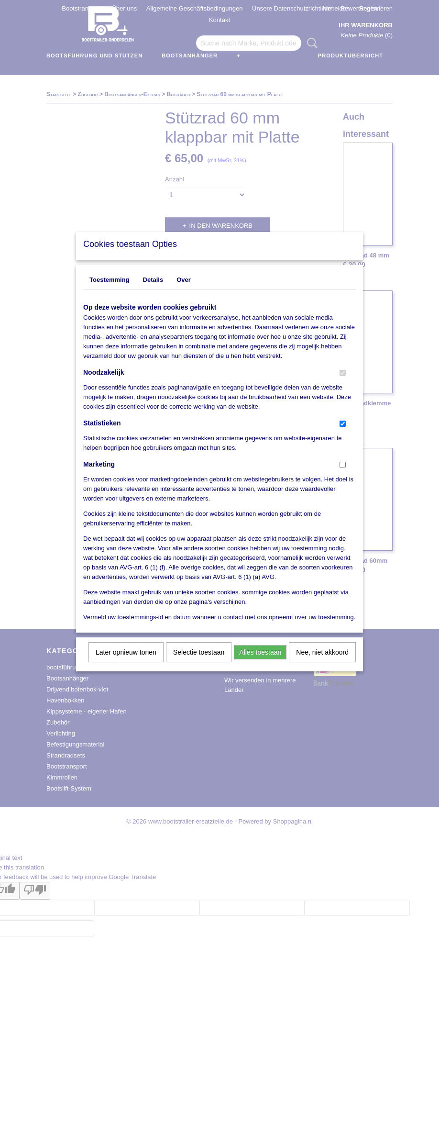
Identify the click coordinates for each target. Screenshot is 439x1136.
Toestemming (109, 292)
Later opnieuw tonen (126, 664)
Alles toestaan (260, 664)
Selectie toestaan (198, 664)
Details (153, 292)
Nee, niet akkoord (322, 664)
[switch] (343, 385)
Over (183, 292)
